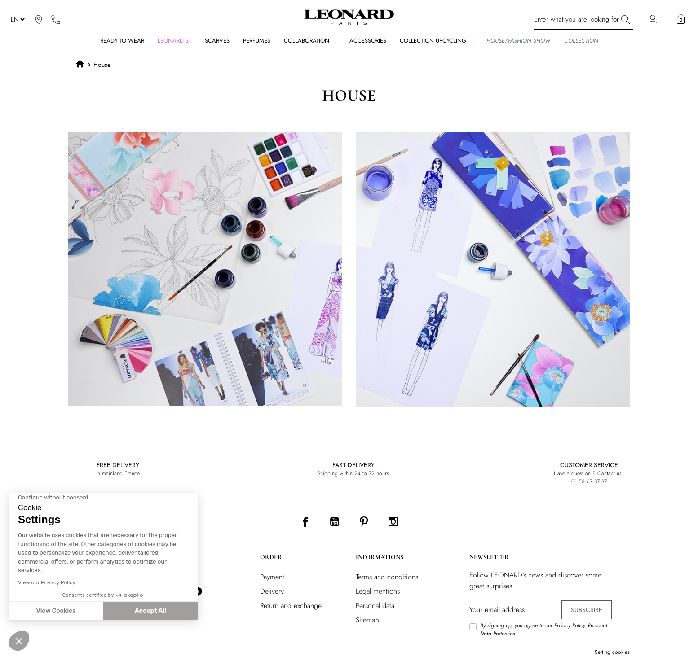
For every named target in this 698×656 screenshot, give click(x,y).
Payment (272, 577)
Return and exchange (291, 605)
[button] (681, 19)
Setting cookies (612, 652)
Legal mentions (378, 591)
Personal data (375, 605)
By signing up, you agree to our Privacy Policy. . (543, 629)
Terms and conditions (387, 577)
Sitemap (367, 620)
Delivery (272, 591)
